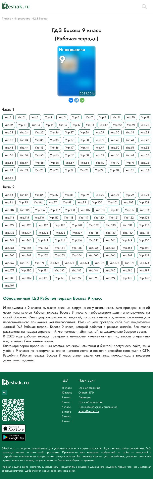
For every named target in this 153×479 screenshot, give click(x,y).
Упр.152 (26, 248)
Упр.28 (84, 132)
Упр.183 (76, 270)
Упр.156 (93, 248)
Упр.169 (9, 263)
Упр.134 (26, 233)
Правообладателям (90, 402)
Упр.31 (130, 132)
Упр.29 (100, 132)
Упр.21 (131, 125)
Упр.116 (39, 218)
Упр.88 (69, 195)
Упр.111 (115, 210)
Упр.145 (60, 240)
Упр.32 (145, 132)
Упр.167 (127, 255)
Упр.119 (83, 218)
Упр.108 (70, 210)
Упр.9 (116, 117)
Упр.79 (99, 170)
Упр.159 (144, 248)
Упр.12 (9, 125)
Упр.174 (84, 263)
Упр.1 (8, 117)
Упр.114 (9, 218)
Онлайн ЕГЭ (86, 392)
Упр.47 (69, 148)
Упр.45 (39, 148)
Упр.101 (112, 202)
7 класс (66, 407)
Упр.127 (60, 225)
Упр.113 (144, 210)
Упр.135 (43, 233)
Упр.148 (110, 240)
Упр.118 (68, 218)
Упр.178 (144, 263)
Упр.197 (9, 286)
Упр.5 (62, 117)
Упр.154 (60, 248)
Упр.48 (84, 148)
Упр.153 (43, 248)
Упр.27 (69, 132)
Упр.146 (77, 240)
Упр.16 (63, 125)
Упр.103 (144, 202)
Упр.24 (24, 132)
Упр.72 (145, 163)
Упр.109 (85, 210)
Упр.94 (9, 202)
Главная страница (89, 388)
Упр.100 (97, 202)
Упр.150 (144, 240)
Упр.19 (104, 125)
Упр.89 (84, 195)
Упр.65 (39, 163)
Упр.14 (36, 125)
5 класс (66, 416)
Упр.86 (39, 195)
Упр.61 (130, 155)
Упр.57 (69, 155)
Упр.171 (39, 263)
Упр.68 (85, 163)
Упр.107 (55, 210)
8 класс (66, 402)
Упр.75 (39, 170)
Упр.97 (53, 202)
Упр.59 (100, 155)
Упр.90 (100, 195)
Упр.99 (82, 202)
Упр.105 (24, 210)
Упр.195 (127, 278)
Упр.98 (67, 202)
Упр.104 (9, 210)
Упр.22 (145, 125)
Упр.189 (26, 278)
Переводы (84, 397)
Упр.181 (43, 270)
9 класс (66, 397)
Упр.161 (26, 255)
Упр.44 (24, 148)
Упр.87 (54, 195)
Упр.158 (127, 248)
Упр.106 (40, 210)
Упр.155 (77, 248)
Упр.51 (130, 148)
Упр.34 (24, 140)
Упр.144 (43, 240)
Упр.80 (114, 170)
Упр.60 (115, 155)
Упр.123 (144, 218)
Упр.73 (9, 170)
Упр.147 (93, 240)
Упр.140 (127, 233)
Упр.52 (145, 148)
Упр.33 (9, 140)
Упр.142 (9, 240)
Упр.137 (77, 233)
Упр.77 (69, 170)
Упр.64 (24, 163)
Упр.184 (93, 270)
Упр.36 (54, 140)
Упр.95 (23, 202)
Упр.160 (9, 255)
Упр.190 (43, 278)
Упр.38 (84, 140)
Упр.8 (102, 117)
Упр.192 (76, 278)
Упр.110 (100, 210)
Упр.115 (24, 218)
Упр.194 (110, 278)
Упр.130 (111, 225)
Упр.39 (100, 140)
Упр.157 (110, 248)
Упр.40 (115, 140)
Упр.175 (99, 263)
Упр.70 (115, 163)
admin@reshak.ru (88, 411)
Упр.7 (89, 117)
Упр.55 (39, 155)
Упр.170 (24, 263)
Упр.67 (70, 163)
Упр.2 (21, 117)
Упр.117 (53, 218)
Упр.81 (130, 170)
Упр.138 (94, 233)
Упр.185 (110, 270)
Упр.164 (77, 255)
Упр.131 (127, 225)
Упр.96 (38, 202)
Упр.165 (93, 255)
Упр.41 (130, 140)
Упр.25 (39, 132)
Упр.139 (111, 233)
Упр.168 (144, 255)
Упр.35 (39, 140)
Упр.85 (24, 195)
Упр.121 (113, 218)
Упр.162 (43, 255)
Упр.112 (129, 210)
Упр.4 (48, 117)
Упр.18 (90, 125)
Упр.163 (60, 255)
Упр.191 (60, 278)
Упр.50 (115, 148)
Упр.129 (94, 225)
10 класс (67, 392)
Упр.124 (9, 225)
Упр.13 (22, 125)
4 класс (66, 421)
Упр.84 (9, 195)
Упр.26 (54, 132)
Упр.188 (9, 278)
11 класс (67, 388)
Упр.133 (9, 233)
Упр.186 (127, 270)
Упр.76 (54, 170)
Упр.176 (114, 263)
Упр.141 (144, 233)
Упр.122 (129, 218)
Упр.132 (144, 225)
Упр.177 (129, 263)
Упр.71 (130, 163)
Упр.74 (24, 170)
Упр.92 (130, 195)
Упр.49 (100, 148)
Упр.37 (69, 140)
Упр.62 (145, 155)
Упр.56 (54, 155)
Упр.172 (54, 263)
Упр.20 (117, 125)
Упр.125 (26, 225)
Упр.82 (145, 170)
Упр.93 (145, 195)
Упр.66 (54, 163)
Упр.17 (76, 125)
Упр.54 (24, 155)
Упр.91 (115, 195)
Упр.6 (75, 117)
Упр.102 (128, 202)
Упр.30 (115, 132)
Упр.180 (26, 270)
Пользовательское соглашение (97, 407)
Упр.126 (43, 225)
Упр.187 (144, 270)
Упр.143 (26, 240)
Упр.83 (9, 178)
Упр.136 (60, 233)
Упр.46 (54, 148)
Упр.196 (144, 278)
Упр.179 (9, 270)
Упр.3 (35, 117)
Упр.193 (93, 278)
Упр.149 (127, 240)
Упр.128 (77, 225)
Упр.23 (9, 132)
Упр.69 (100, 163)
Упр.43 (9, 148)
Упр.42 (145, 140)
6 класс (66, 412)
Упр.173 (69, 263)
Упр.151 (9, 248)
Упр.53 (9, 155)
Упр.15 (49, 125)
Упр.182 (60, 270)
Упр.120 (99, 218)
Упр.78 (84, 170)
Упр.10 (131, 117)
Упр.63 (9, 163)
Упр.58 (84, 155)
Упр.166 (110, 255)
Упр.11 (145, 117)
